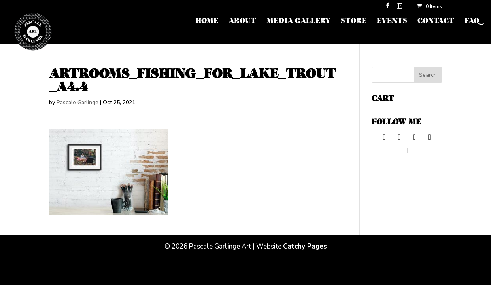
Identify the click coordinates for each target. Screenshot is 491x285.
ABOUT (242, 21)
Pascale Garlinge (77, 102)
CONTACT (435, 21)
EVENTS (392, 21)
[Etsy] (400, 8)
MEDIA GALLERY (298, 21)
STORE (353, 21)
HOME (206, 21)
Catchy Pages (305, 246)
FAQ (472, 21)
